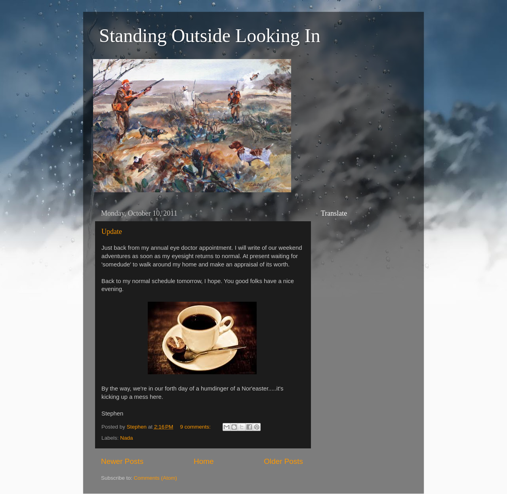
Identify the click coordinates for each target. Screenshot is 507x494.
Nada (126, 438)
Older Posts (283, 461)
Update (111, 232)
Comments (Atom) (155, 478)
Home (203, 461)
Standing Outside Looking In (209, 35)
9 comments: (196, 427)
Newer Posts (122, 461)
